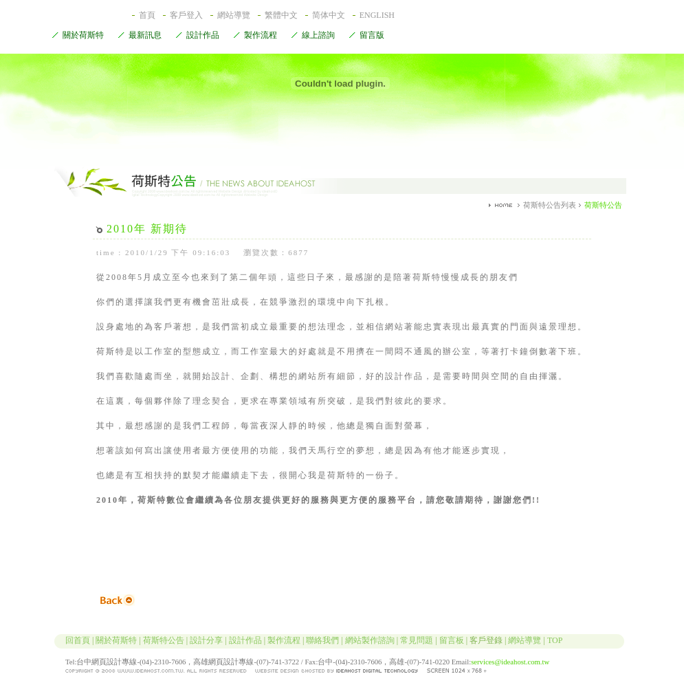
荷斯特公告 (163, 640)
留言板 (451, 640)
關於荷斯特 (78, 36)
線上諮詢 (313, 36)
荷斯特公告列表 (549, 205)
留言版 (366, 36)
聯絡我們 (322, 640)
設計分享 (206, 640)
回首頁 (69, 640)
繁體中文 (281, 15)
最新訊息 (140, 36)
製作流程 (255, 36)
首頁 (147, 15)
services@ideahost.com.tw (510, 662)
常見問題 (416, 640)
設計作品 (197, 36)
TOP (554, 640)
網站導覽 (233, 15)
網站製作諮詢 (370, 640)
